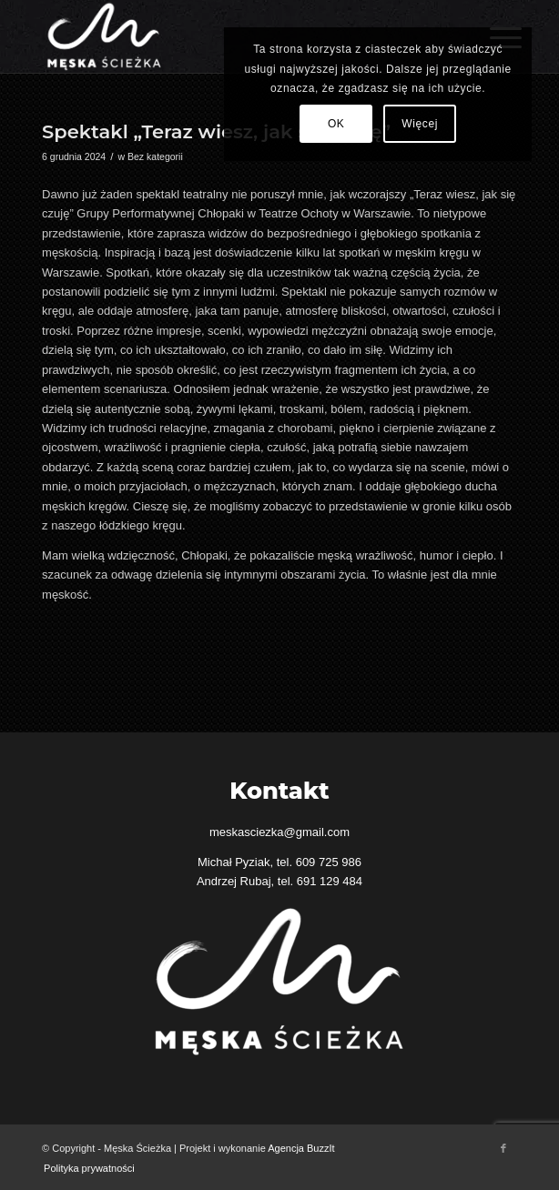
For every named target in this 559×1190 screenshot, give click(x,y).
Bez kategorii (155, 156)
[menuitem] (85, 1168)
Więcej (419, 123)
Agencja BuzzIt (301, 1148)
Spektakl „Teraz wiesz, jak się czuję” (216, 131)
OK (336, 123)
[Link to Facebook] (503, 1148)
